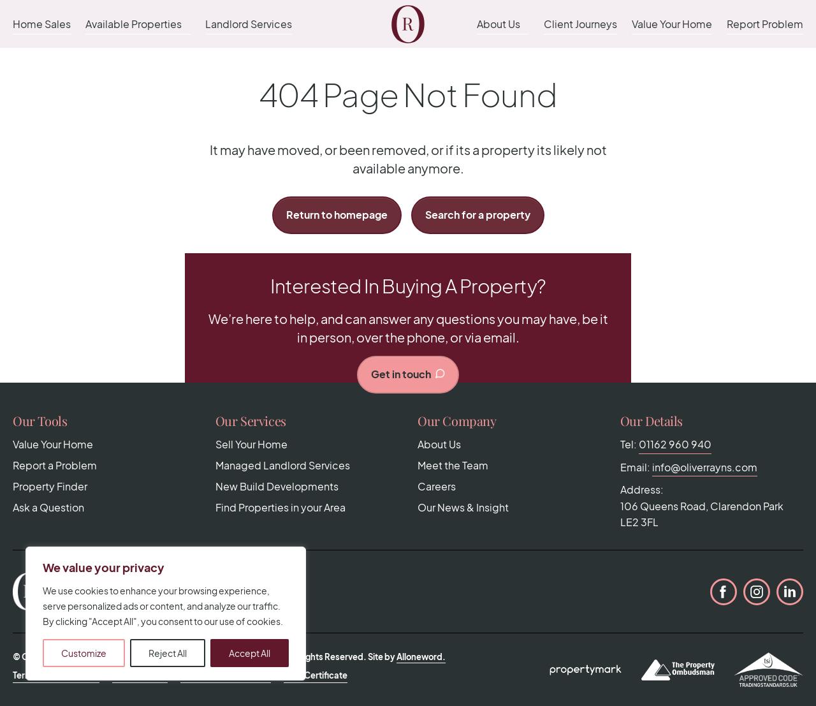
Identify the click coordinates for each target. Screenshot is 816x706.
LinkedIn (789, 591)
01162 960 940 (675, 444)
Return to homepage (337, 214)
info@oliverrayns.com (704, 467)
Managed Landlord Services (282, 465)
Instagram (756, 591)
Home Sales (42, 24)
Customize (83, 653)
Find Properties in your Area (280, 507)
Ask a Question (48, 507)
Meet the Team (453, 465)
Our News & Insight (463, 507)
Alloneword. (421, 657)
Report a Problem (55, 465)
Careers (437, 486)
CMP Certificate (315, 675)
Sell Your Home (251, 444)
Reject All (168, 653)
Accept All (249, 653)
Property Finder (50, 486)
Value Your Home (672, 24)
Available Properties (133, 24)
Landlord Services (248, 24)
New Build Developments (277, 486)
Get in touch (408, 374)
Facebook (723, 591)
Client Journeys (580, 24)
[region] (166, 613)
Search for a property (477, 214)
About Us (498, 24)
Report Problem (765, 24)
